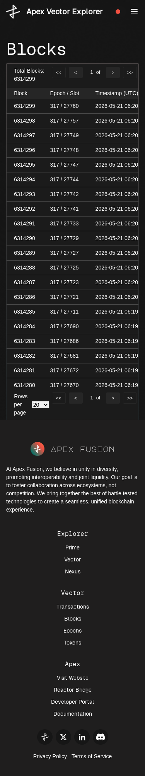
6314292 (24, 209)
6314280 (24, 385)
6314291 (24, 223)
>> (130, 72)
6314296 (24, 150)
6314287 (24, 282)
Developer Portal (72, 702)
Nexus (72, 571)
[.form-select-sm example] (40, 404)
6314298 (24, 121)
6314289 (24, 253)
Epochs (72, 631)
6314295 (24, 165)
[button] (134, 11)
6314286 (24, 297)
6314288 (24, 267)
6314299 (24, 106)
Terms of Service (92, 756)
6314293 (24, 194)
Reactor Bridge (73, 690)
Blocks (72, 619)
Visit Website (73, 678)
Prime (72, 547)
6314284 (24, 326)
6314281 (24, 370)
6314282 (24, 356)
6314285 (24, 312)
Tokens (72, 643)
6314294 (24, 179)
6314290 (24, 238)
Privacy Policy (50, 756)
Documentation (72, 714)
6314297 (24, 135)
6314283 (24, 341)
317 (54, 106)
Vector (72, 559)
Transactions (72, 607)
